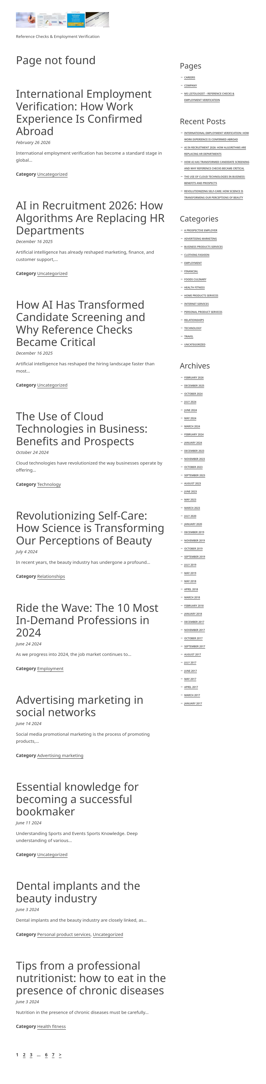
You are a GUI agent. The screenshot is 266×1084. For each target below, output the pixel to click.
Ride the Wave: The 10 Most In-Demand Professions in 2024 (87, 620)
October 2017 (193, 638)
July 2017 (190, 662)
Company (190, 85)
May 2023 (190, 499)
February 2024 (193, 434)
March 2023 (192, 508)
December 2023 (194, 451)
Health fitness (51, 1026)
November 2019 (194, 540)
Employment (50, 668)
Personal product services (64, 934)
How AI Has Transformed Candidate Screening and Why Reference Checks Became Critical (80, 323)
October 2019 (193, 548)
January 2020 (193, 524)
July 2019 (190, 565)
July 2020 (190, 516)
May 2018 (190, 581)
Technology (49, 484)
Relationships (51, 576)
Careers (189, 77)
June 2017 (190, 671)
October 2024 (193, 394)
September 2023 (194, 475)
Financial (191, 271)
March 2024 (192, 426)
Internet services (196, 304)
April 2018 (191, 589)
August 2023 (192, 483)
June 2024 (190, 410)
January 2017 (193, 703)
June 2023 (190, 491)
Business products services (203, 247)
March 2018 (192, 597)
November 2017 (194, 630)
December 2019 (194, 532)
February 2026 (193, 377)
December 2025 (194, 385)
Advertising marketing (60, 755)
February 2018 (193, 606)
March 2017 (192, 695)
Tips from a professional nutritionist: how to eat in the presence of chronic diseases (91, 978)
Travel (188, 336)
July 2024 (190, 402)
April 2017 (191, 687)
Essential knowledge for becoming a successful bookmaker (77, 799)
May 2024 (190, 418)
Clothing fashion (196, 255)
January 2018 (193, 614)
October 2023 (193, 467)
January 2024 (193, 443)
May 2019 (190, 573)
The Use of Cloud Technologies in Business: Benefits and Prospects (82, 428)
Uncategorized (52, 174)
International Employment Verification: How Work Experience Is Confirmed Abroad (84, 112)
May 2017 (190, 679)
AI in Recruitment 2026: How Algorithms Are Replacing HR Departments (90, 217)
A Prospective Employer (200, 230)
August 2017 (192, 654)
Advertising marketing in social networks (79, 705)
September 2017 (194, 646)
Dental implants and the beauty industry (78, 891)
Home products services (201, 295)
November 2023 (194, 459)
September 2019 (194, 557)
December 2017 (194, 622)
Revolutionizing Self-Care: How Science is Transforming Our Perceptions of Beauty (90, 527)
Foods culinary (195, 279)
